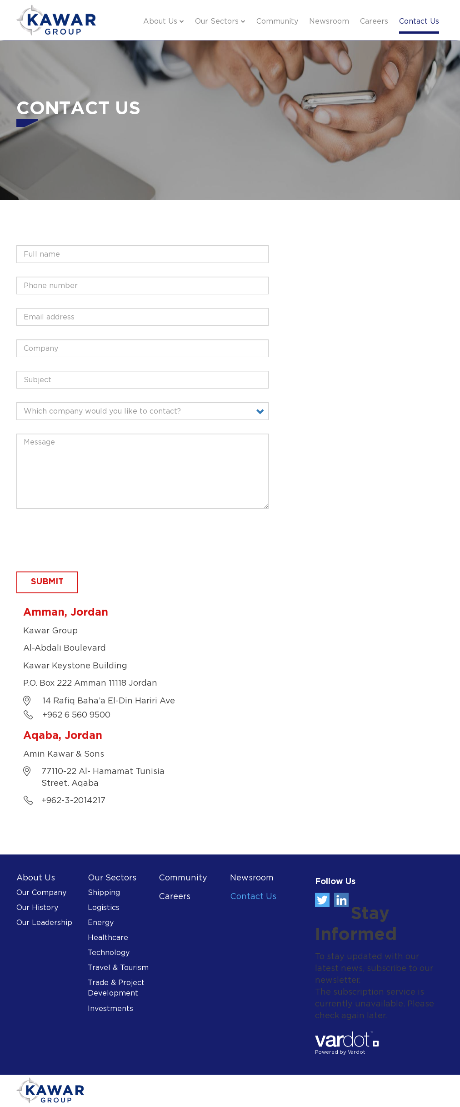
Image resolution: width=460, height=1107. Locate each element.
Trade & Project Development (116, 988)
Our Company (41, 893)
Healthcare (108, 938)
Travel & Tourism (118, 968)
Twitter (322, 900)
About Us (160, 21)
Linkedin (341, 900)
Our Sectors (217, 21)
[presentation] (85, 540)
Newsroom (329, 21)
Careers (374, 21)
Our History (37, 908)
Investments (110, 1009)
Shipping (104, 893)
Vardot (356, 1052)
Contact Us (419, 21)
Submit (47, 582)
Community (277, 21)
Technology (109, 953)
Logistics (104, 908)
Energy (101, 923)
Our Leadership (44, 923)
